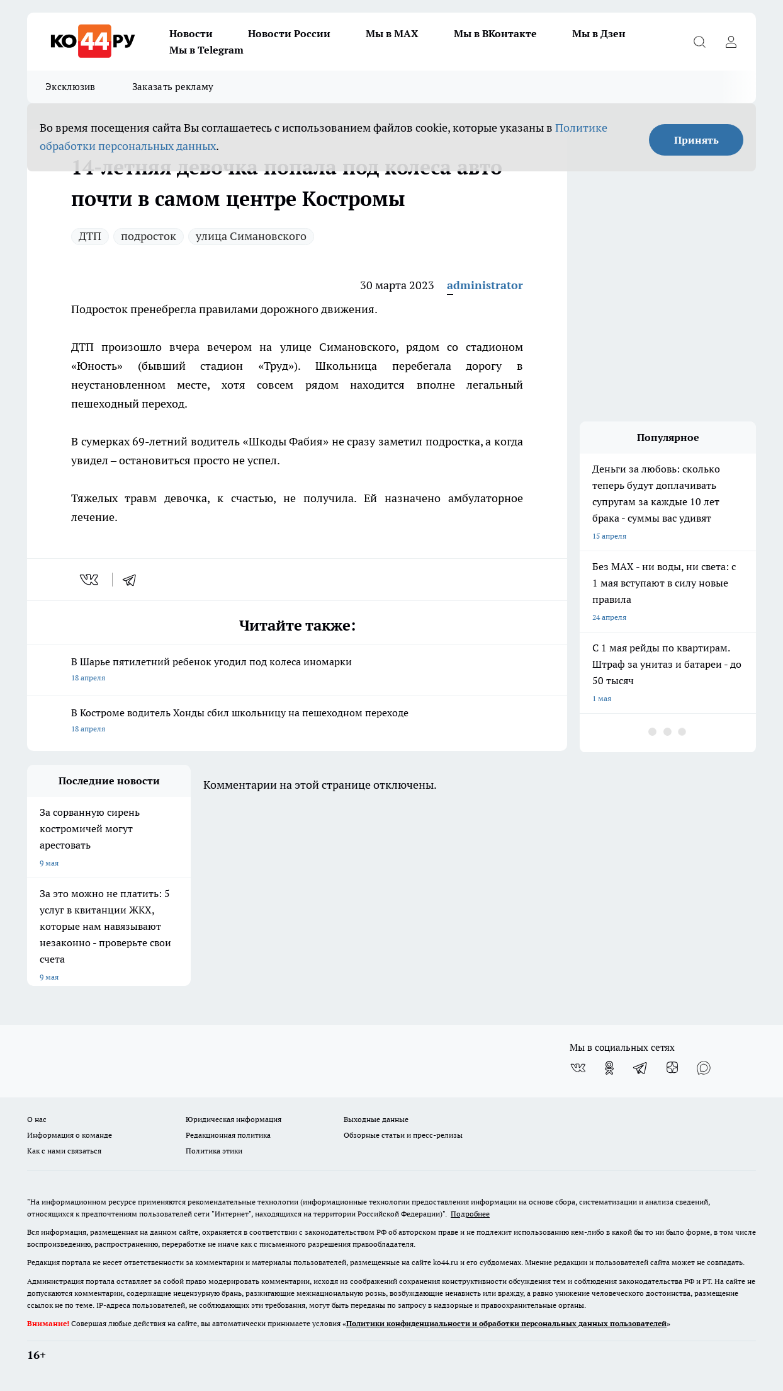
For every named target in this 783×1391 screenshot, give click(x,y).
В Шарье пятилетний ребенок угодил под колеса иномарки (297, 670)
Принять (696, 140)
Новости (191, 33)
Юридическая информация (233, 1119)
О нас (37, 1119)
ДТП (90, 236)
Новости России (289, 33)
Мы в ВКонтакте (495, 33)
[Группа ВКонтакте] (578, 1067)
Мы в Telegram (206, 49)
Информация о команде (69, 1135)
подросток (148, 236)
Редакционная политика (228, 1135)
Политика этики (214, 1150)
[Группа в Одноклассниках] (609, 1067)
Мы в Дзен (599, 33)
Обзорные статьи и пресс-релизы (403, 1135)
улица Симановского (251, 236)
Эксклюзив (70, 87)
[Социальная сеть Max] (703, 1067)
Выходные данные (376, 1119)
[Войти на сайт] (730, 41)
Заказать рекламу (173, 87)
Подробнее (470, 1213)
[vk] (90, 579)
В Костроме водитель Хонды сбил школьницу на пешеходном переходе (297, 721)
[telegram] (133, 579)
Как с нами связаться (64, 1150)
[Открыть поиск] (699, 41)
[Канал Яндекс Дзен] (672, 1067)
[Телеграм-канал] (640, 1067)
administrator (485, 285)
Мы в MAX (392, 33)
